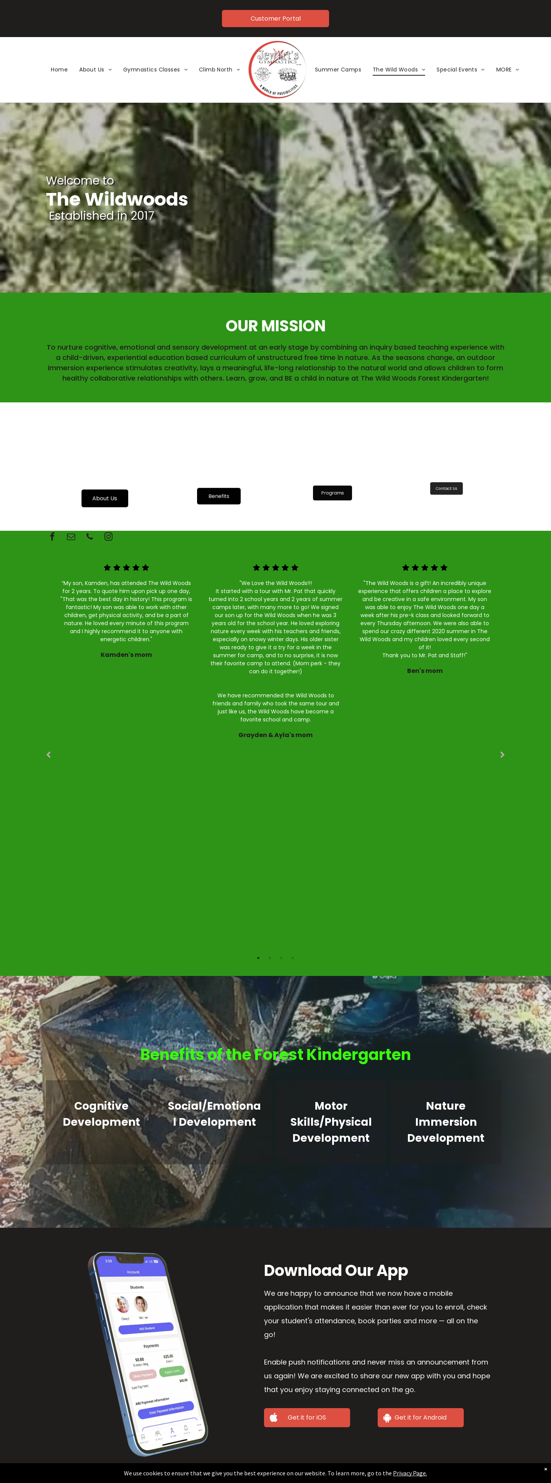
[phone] (89, 538)
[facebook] (52, 538)
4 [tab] (293, 958)
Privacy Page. (402, 1473)
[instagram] (108, 538)
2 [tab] (270, 958)
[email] (71, 538)
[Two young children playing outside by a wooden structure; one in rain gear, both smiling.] (105, 466)
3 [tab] (281, 958)
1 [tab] (258, 958)
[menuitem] (59, 69)
